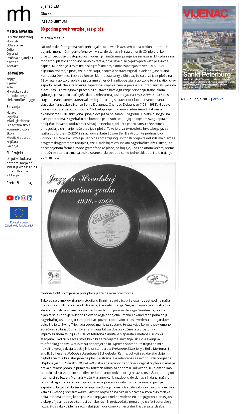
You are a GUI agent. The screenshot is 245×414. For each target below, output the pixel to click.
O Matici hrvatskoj (20, 37)
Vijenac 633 (50, 6)
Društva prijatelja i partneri (20, 59)
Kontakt (12, 66)
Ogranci (12, 53)
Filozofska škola (18, 125)
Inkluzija (13, 175)
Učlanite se (15, 45)
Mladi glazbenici (18, 120)
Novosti (12, 41)
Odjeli (11, 49)
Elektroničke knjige (21, 99)
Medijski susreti (18, 137)
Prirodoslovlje (17, 95)
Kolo (10, 87)
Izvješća (12, 116)
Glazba (46, 14)
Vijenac (12, 83)
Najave (12, 112)
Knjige (11, 79)
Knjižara (12, 141)
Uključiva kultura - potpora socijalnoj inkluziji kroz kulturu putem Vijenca (22, 164)
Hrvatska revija (17, 91)
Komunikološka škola (18, 131)
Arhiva (218, 99)
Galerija (12, 146)
